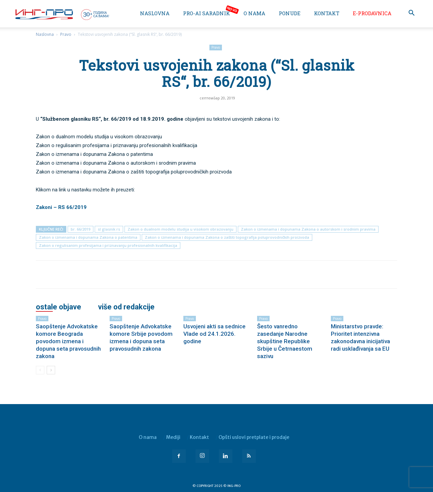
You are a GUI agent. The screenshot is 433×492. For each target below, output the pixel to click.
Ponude (289, 13)
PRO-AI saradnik (206, 13)
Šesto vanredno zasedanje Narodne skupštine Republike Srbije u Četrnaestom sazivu (284, 341)
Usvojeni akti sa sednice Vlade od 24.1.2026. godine (214, 334)
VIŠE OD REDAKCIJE (126, 307)
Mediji (173, 437)
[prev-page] (40, 370)
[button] (411, 13)
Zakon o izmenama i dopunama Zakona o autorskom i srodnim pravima (308, 229)
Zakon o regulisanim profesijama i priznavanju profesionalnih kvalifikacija (108, 245)
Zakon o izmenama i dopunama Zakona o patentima (88, 237)
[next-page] (51, 370)
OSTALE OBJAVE (58, 307)
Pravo (65, 34)
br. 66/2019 (80, 229)
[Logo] (62, 14)
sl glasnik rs (109, 229)
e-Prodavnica (372, 13)
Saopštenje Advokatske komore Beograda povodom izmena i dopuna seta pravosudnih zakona (68, 341)
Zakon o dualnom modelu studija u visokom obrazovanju (180, 229)
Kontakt (326, 13)
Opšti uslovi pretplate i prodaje (254, 437)
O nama (254, 13)
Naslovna (154, 13)
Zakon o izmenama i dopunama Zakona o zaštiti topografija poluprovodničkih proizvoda (227, 237)
